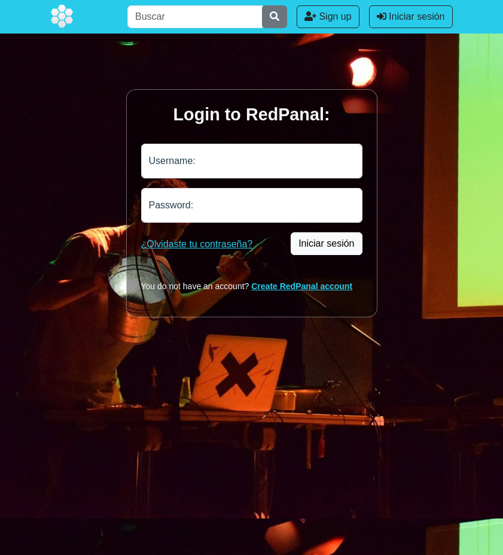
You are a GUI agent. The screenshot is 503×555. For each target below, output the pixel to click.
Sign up (328, 16)
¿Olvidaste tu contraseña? (197, 244)
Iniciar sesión (411, 16)
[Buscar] (195, 16)
